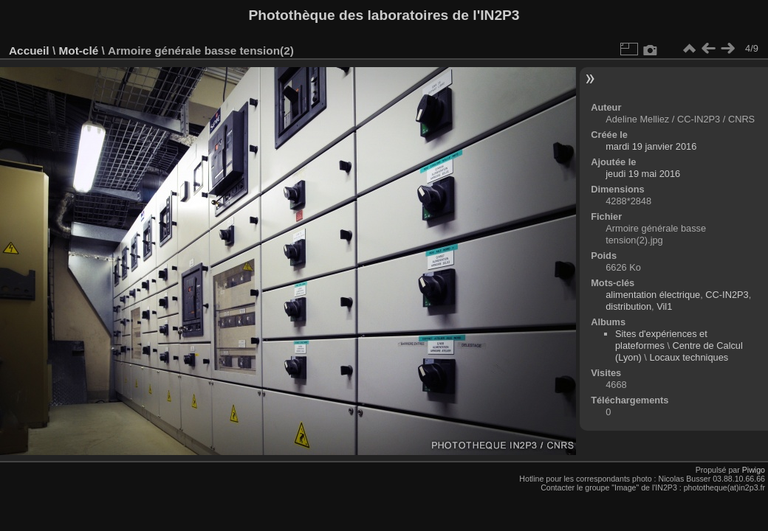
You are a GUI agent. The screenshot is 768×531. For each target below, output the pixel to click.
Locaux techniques (688, 357)
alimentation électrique (653, 294)
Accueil (29, 50)
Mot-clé (78, 50)
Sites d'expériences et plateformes (661, 339)
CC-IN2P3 (726, 294)
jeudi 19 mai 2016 (643, 173)
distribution (628, 306)
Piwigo (753, 469)
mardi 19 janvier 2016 (651, 146)
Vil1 (664, 306)
